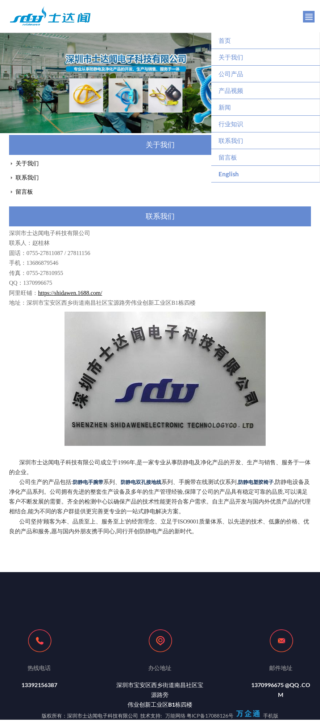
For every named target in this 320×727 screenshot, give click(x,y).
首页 (225, 40)
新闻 (225, 107)
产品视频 (231, 90)
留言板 (228, 157)
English (229, 174)
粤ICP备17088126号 (210, 715)
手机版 (270, 715)
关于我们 (231, 57)
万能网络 (175, 715)
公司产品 (231, 74)
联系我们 (231, 140)
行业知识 (231, 124)
